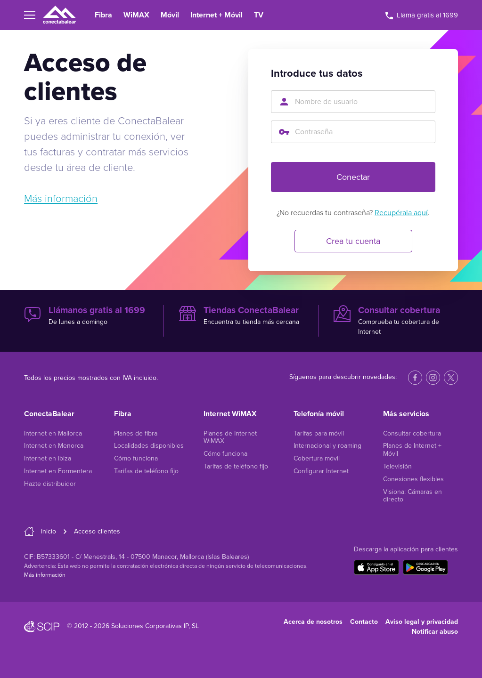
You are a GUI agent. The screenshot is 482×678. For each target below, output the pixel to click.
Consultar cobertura (412, 433)
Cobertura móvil (317, 458)
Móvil (170, 15)
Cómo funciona (136, 458)
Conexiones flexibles (413, 479)
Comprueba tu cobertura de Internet (396, 320)
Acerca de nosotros (313, 622)
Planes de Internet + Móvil (412, 450)
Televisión (397, 466)
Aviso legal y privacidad (421, 622)
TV (258, 15)
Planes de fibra (135, 433)
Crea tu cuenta (353, 241)
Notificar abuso (435, 632)
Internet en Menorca (53, 446)
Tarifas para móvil (319, 433)
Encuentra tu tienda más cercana (241, 315)
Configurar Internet (321, 471)
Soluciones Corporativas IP (149, 626)
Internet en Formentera (58, 471)
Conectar (353, 177)
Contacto (364, 622)
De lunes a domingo (86, 315)
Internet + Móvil (216, 15)
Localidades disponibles (149, 446)
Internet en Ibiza (47, 458)
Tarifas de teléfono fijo (146, 471)
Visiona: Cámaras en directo (412, 496)
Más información (61, 199)
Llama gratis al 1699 (421, 15)
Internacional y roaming (327, 446)
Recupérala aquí (401, 213)
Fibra (103, 15)
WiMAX (136, 15)
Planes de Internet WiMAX (230, 437)
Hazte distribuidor (50, 484)
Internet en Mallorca (53, 433)
